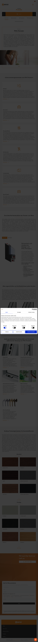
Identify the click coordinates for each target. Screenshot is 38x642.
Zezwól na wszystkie (31, 331)
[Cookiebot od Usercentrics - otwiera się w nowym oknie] (32, 309)
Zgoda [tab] (6, 312)
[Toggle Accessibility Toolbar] (35, 639)
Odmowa (6, 331)
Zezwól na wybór (19, 331)
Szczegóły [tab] (19, 312)
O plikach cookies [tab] (31, 312)
